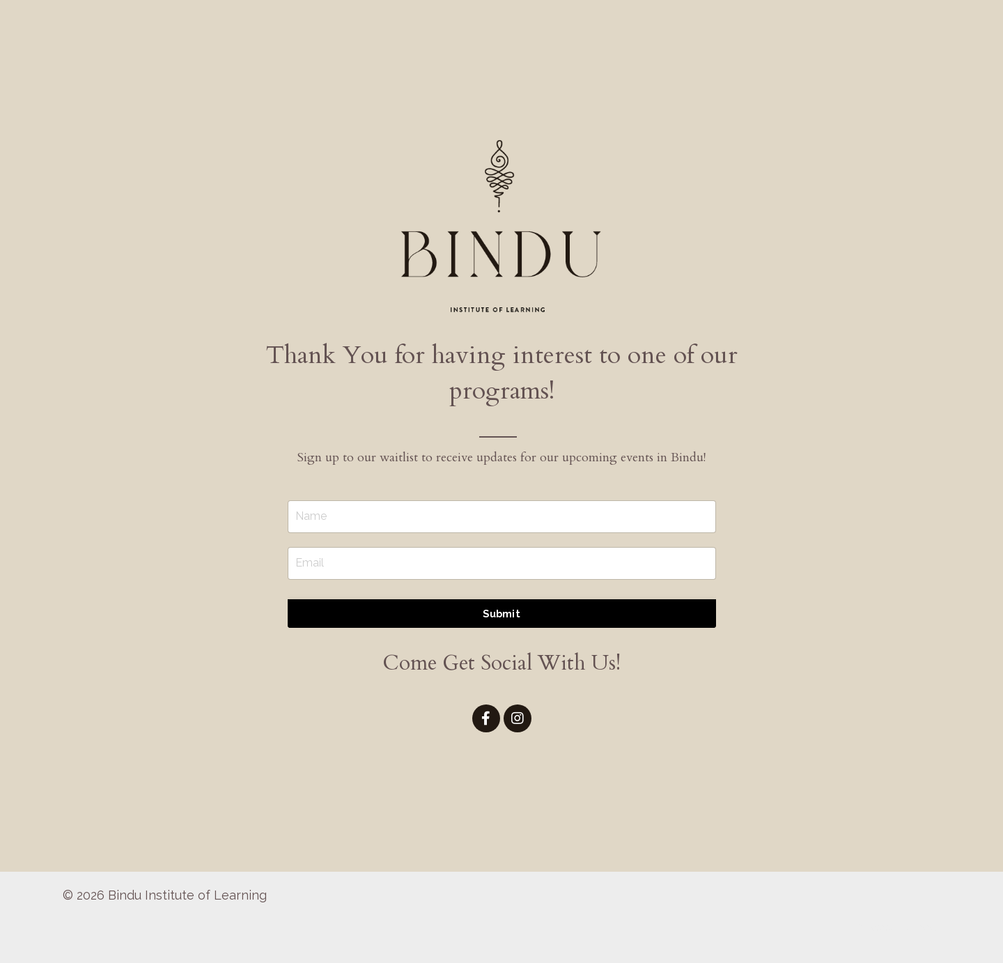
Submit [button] (501, 613)
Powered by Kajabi (898, 927)
